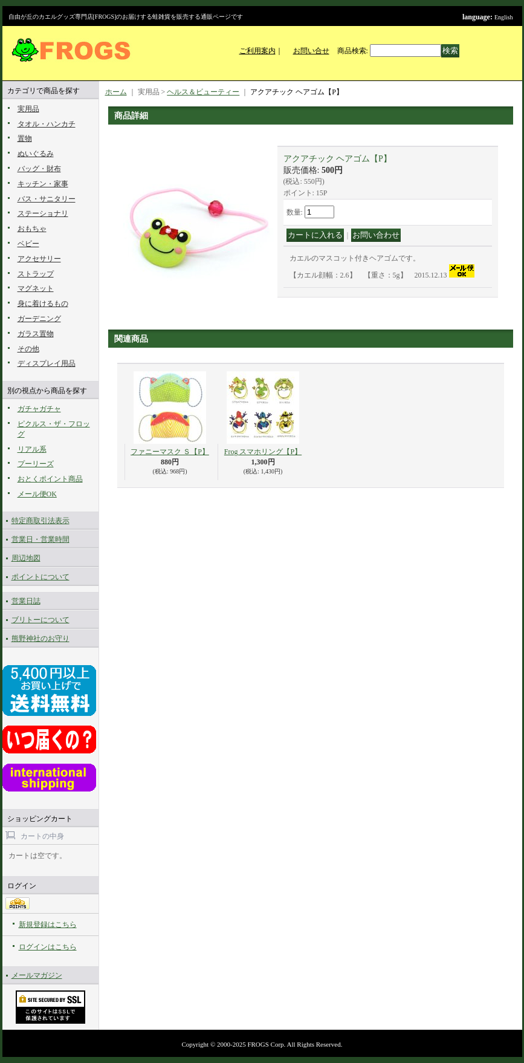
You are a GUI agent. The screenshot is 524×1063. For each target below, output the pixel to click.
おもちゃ (32, 228)
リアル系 (32, 449)
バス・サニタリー (47, 199)
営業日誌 (25, 601)
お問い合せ (311, 51)
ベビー (28, 243)
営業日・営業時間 (40, 539)
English (503, 17)
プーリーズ (36, 464)
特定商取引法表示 (40, 520)
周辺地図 (25, 558)
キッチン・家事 (43, 184)
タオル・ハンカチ (47, 124)
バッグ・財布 (39, 168)
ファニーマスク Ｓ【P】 (170, 451)
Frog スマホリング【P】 (263, 451)
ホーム (116, 92)
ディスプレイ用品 (47, 363)
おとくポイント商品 (50, 479)
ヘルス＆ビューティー (203, 92)
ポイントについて (40, 577)
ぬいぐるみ (36, 153)
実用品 (28, 109)
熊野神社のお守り (40, 638)
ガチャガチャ (39, 409)
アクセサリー (39, 259)
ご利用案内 (257, 51)
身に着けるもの (43, 303)
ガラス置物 (36, 334)
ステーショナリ (43, 213)
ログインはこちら (48, 947)
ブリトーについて (40, 620)
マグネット (36, 288)
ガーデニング (39, 318)
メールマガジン (36, 975)
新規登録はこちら (48, 924)
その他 (28, 349)
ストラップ (36, 274)
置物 (25, 138)
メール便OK (37, 494)
